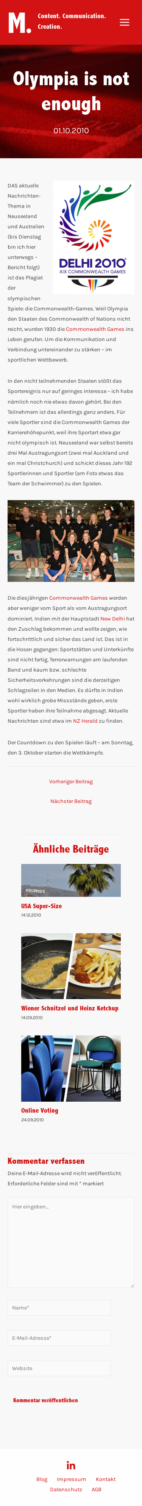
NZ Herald (85, 721)
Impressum (71, 1479)
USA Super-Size (41, 906)
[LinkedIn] (71, 1465)
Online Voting (39, 1110)
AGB (96, 1489)
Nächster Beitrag (71, 801)
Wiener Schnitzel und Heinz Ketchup (70, 1008)
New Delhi (112, 619)
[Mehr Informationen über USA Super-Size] (70, 880)
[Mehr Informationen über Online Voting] (70, 1068)
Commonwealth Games (95, 329)
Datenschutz (66, 1489)
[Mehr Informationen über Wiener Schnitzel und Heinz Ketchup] (70, 966)
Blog (41, 1479)
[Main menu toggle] (124, 22)
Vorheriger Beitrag (71, 781)
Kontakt (105, 1479)
